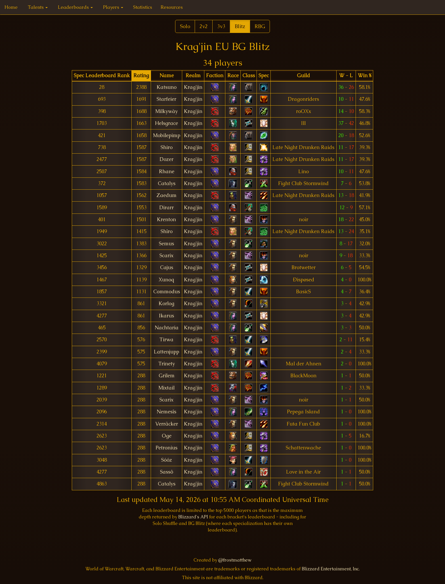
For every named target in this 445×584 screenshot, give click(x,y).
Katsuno (167, 87)
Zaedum (167, 195)
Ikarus (166, 316)
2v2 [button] (204, 26)
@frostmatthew (234, 560)
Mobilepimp (166, 135)
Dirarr (166, 207)
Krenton (166, 219)
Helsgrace (166, 123)
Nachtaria (167, 328)
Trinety (166, 364)
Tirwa (166, 339)
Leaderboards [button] (75, 7)
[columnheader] (101, 75)
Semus (166, 243)
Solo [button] (185, 26)
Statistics (142, 7)
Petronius (166, 448)
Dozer (166, 159)
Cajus (166, 267)
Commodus (166, 291)
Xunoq (166, 280)
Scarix (166, 255)
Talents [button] (38, 7)
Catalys (166, 183)
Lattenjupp (166, 352)
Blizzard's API (193, 517)
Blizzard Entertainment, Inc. (331, 569)
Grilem (167, 375)
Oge (166, 436)
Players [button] (113, 7)
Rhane (166, 171)
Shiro (167, 147)
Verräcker (166, 424)
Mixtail (166, 388)
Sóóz (166, 460)
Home (11, 7)
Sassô (166, 472)
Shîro (167, 231)
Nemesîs (166, 412)
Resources (172, 7)
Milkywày (166, 111)
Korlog (166, 303)
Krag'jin (193, 87)
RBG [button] (260, 26)
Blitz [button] (240, 26)
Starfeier (166, 99)
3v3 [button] (221, 26)
